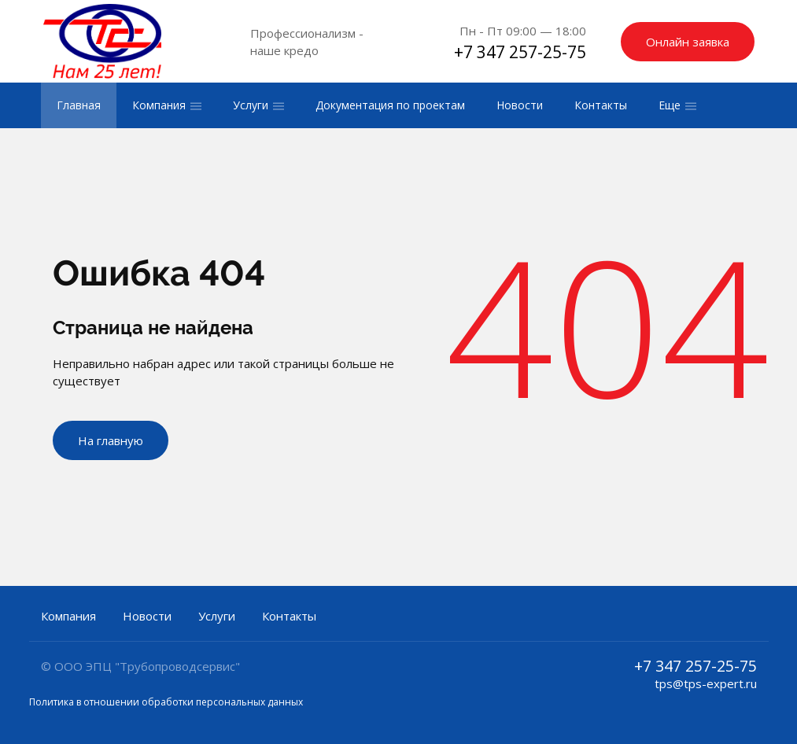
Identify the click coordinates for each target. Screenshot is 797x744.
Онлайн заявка (687, 42)
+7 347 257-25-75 (520, 52)
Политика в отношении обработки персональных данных (166, 702)
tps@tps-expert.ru (706, 683)
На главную (110, 440)
